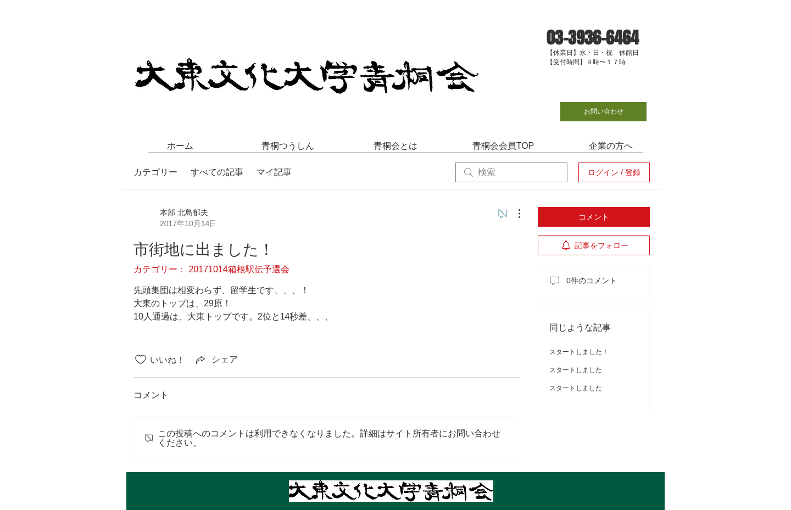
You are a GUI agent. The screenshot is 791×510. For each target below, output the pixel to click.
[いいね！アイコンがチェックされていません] (140, 359)
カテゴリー (155, 172)
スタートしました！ (579, 352)
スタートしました (575, 370)
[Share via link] (216, 359)
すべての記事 (217, 172)
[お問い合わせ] (603, 111)
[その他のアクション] (513, 213)
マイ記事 (274, 172)
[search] (511, 172)
